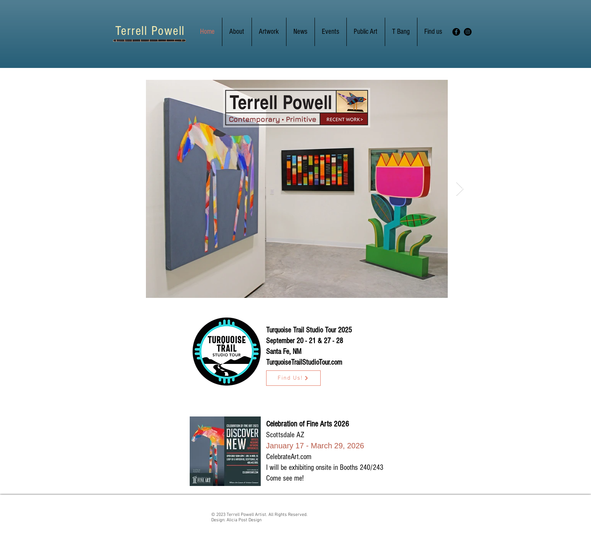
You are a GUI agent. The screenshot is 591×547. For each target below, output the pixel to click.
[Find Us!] (293, 378)
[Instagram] (468, 32)
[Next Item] (459, 189)
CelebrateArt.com (288, 457)
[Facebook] (456, 32)
